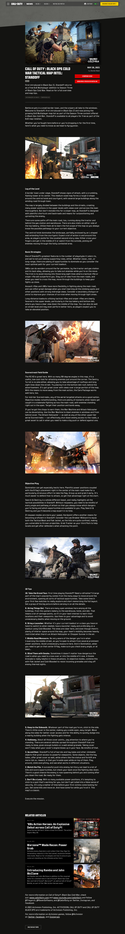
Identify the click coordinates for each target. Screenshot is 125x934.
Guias (47, 4)
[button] (8, 4)
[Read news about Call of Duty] (30, 4)
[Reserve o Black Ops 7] (109, 4)
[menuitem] (38, 4)
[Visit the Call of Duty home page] (17, 4)
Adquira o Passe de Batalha (87, 81)
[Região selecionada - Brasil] (96, 4)
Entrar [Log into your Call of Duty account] (89, 4)
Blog (38, 4)
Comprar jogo (87, 76)
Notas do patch (59, 4)
